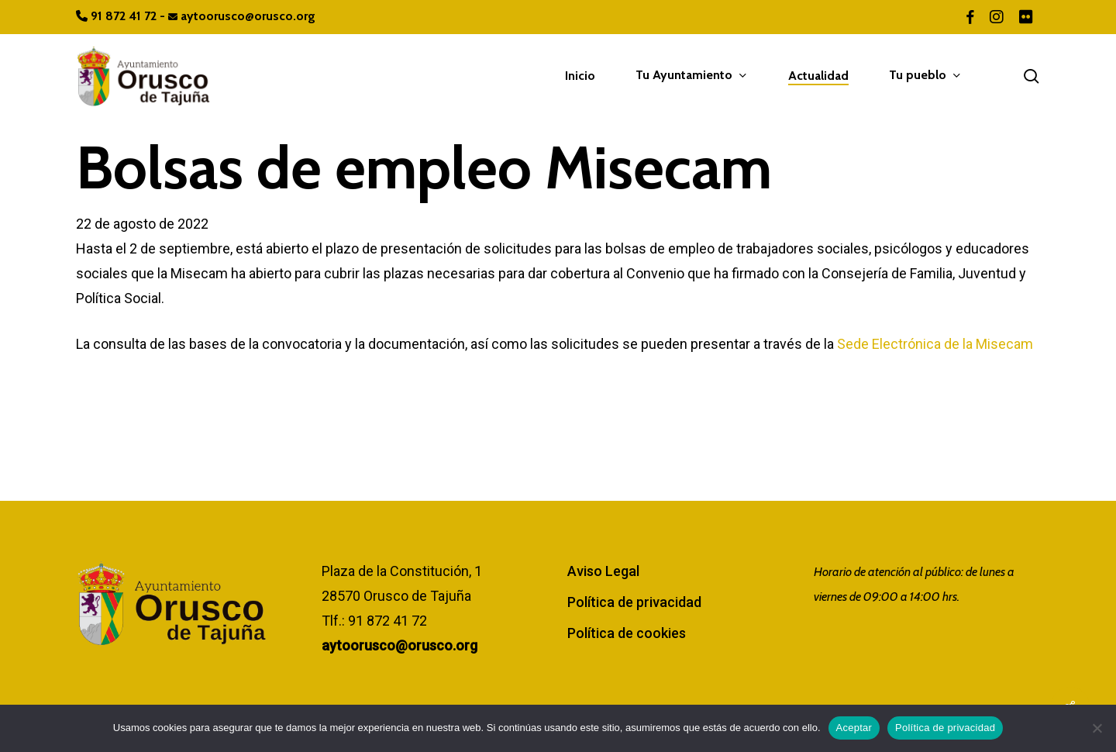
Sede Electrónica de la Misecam (935, 344)
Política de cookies (626, 633)
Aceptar (854, 727)
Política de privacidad (634, 602)
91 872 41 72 (118, 16)
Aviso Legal (603, 571)
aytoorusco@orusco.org (241, 16)
